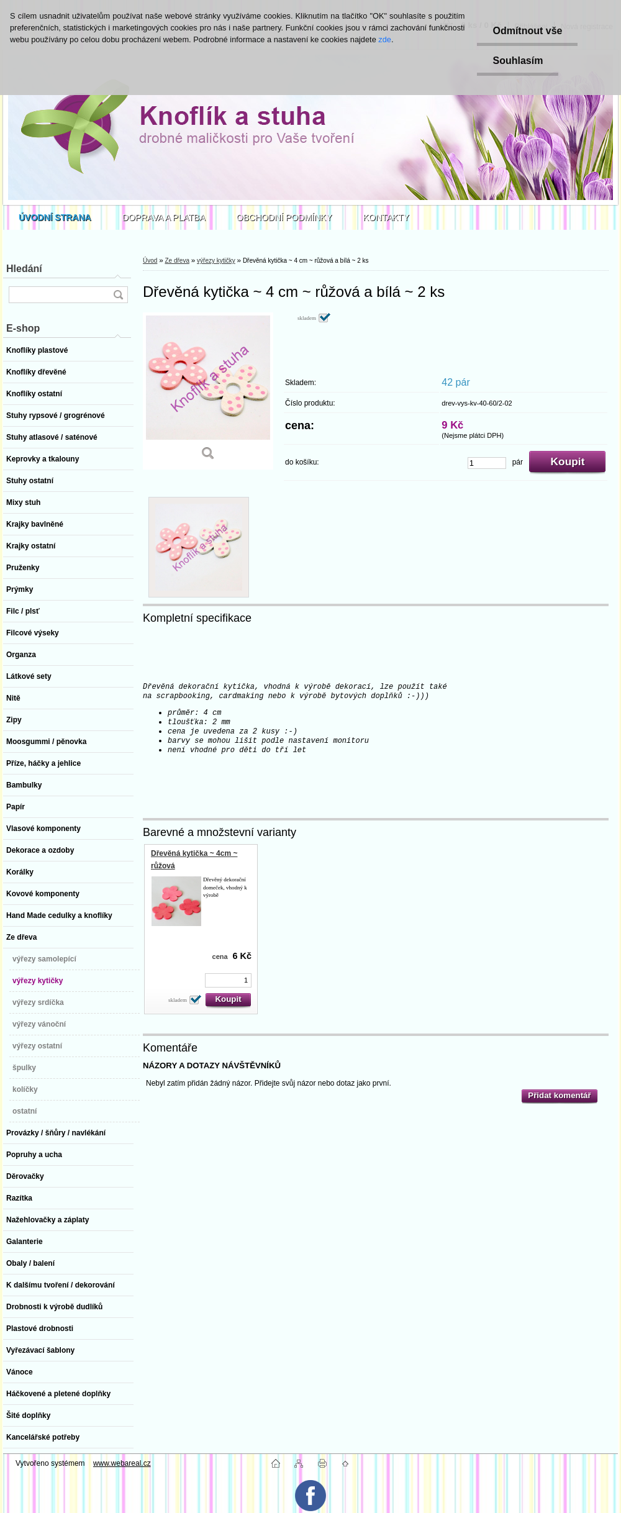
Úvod (150, 260)
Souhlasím (517, 60)
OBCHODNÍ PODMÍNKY (284, 217)
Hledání (24, 268)
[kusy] (487, 463)
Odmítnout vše (527, 30)
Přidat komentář (559, 1095)
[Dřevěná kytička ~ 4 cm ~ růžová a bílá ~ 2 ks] (208, 391)
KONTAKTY (386, 217)
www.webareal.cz (122, 1463)
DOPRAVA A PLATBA (164, 217)
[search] (118, 294)
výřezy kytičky (216, 260)
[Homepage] (55, 217)
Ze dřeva (177, 260)
